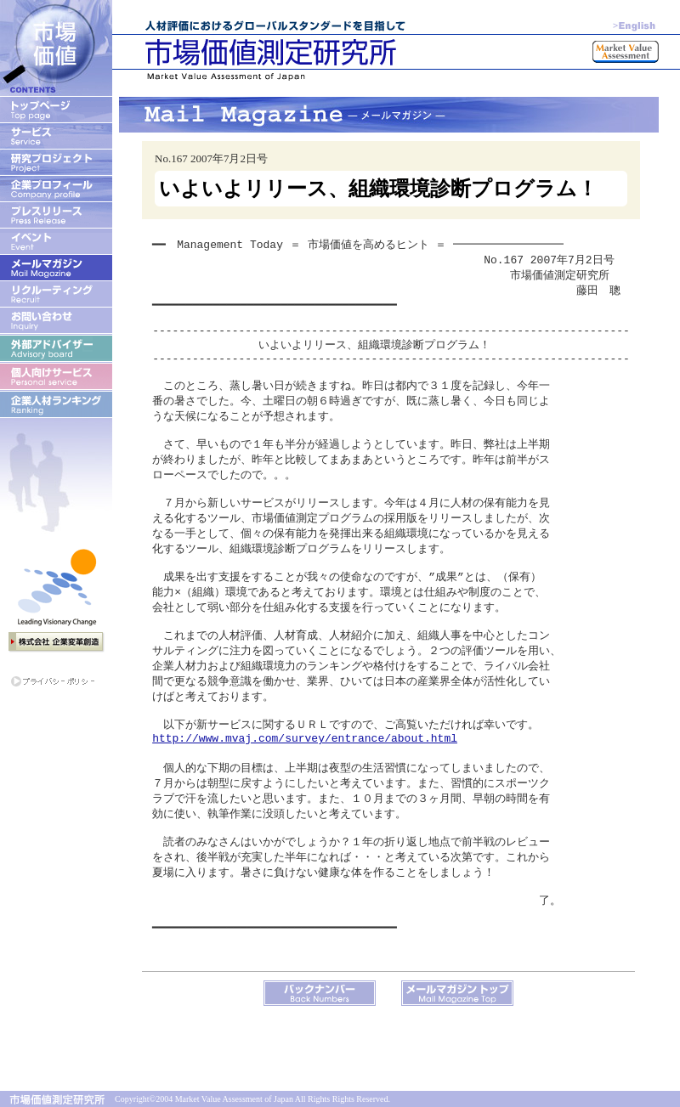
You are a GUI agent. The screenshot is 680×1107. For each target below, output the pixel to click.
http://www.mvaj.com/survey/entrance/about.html (304, 785)
